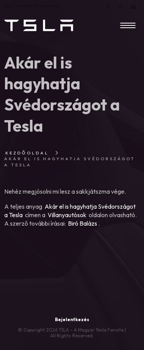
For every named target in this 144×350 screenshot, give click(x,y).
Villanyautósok (67, 215)
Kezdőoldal (27, 153)
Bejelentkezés (72, 319)
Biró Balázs (82, 223)
